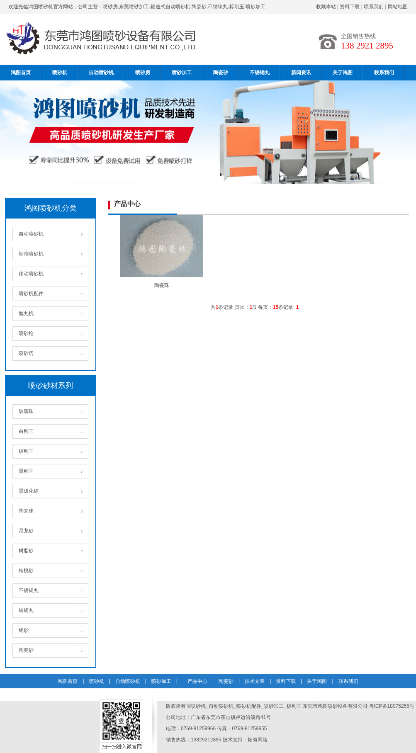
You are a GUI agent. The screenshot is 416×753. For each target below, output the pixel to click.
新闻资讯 (301, 72)
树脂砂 (26, 551)
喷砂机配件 (31, 293)
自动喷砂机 (101, 72)
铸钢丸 (26, 610)
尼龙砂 (26, 531)
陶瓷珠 (26, 511)
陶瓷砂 (220, 72)
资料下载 (350, 7)
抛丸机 (26, 313)
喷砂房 (142, 72)
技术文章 (255, 681)
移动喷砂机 (31, 274)
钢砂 (24, 630)
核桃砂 (26, 570)
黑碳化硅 (29, 491)
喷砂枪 (26, 333)
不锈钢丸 (260, 72)
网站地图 (398, 7)
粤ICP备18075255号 (391, 706)
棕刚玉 (26, 451)
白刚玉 (26, 431)
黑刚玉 (26, 471)
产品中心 (197, 681)
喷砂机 (59, 72)
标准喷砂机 (31, 254)
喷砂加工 (182, 72)
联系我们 (374, 7)
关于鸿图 (343, 72)
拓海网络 (258, 740)
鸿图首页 (21, 72)
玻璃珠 (26, 411)
